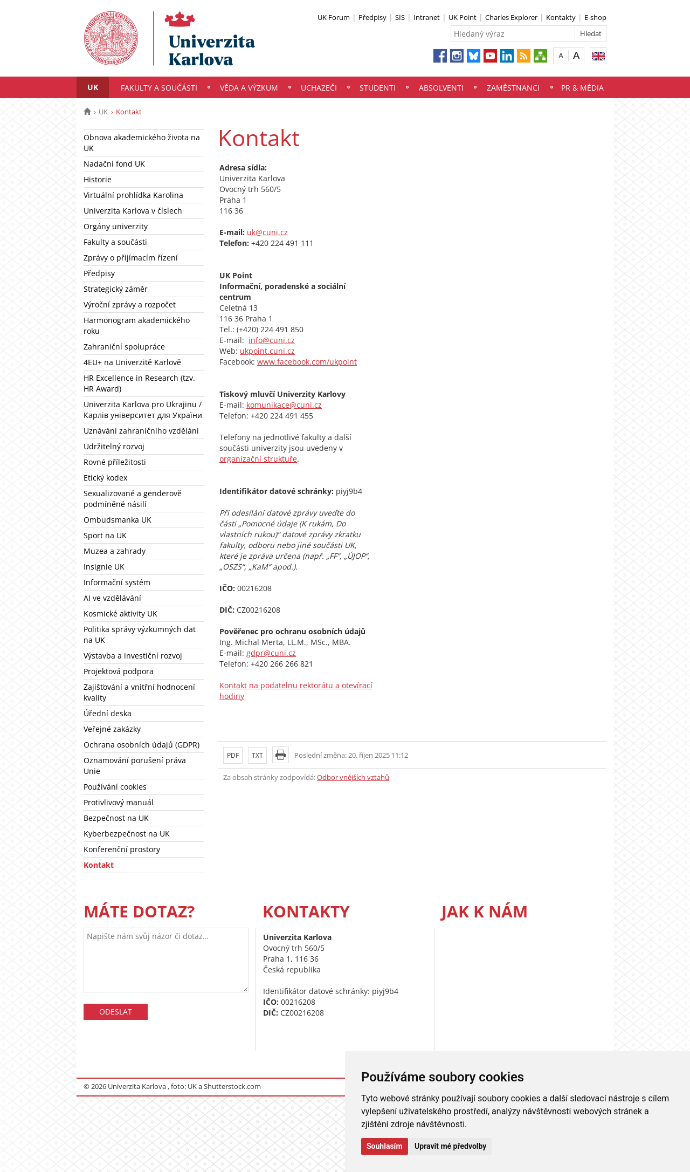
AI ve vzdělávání (112, 598)
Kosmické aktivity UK (120, 613)
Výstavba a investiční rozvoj (133, 655)
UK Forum (334, 17)
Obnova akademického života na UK (142, 142)
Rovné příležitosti (115, 462)
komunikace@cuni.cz (284, 405)
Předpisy (372, 17)
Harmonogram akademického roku (137, 325)
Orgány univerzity (116, 226)
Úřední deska (108, 713)
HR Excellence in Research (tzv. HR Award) (139, 383)
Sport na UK (105, 535)
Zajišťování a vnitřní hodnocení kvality (139, 692)
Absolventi (441, 88)
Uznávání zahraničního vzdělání (141, 431)
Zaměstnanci (513, 88)
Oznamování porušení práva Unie (135, 765)
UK (92, 87)
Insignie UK (104, 566)
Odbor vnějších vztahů (353, 777)
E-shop (595, 17)
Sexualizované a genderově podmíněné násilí (133, 498)
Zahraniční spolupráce (124, 346)
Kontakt (99, 865)
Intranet (426, 17)
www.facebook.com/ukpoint (307, 362)
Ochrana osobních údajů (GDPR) (141, 744)
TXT (257, 755)
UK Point (462, 17)
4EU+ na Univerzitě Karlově (132, 362)
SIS (400, 17)
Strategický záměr (116, 289)
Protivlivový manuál (119, 802)
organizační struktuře (258, 459)
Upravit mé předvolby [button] (450, 1146)
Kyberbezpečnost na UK (127, 833)
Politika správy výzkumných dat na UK (140, 634)
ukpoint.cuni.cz (267, 351)
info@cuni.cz (272, 340)
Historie (98, 179)
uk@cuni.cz (267, 232)
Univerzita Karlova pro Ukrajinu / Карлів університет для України (143, 409)
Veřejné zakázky (112, 729)
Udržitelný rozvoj (114, 446)
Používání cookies (115, 787)
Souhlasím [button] (385, 1146)
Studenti (378, 88)
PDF (233, 755)
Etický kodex (105, 477)
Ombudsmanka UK (117, 520)
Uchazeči (319, 88)
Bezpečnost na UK (116, 818)
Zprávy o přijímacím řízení (131, 257)
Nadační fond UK (114, 164)
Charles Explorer (511, 17)
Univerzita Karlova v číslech (133, 210)
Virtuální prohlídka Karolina (133, 195)
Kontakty (561, 17)
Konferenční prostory (122, 849)
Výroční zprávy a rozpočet (130, 304)
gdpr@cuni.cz (271, 653)
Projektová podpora (119, 671)
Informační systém (117, 582)
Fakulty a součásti (159, 88)
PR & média (582, 88)
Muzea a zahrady (115, 551)
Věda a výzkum (249, 88)
